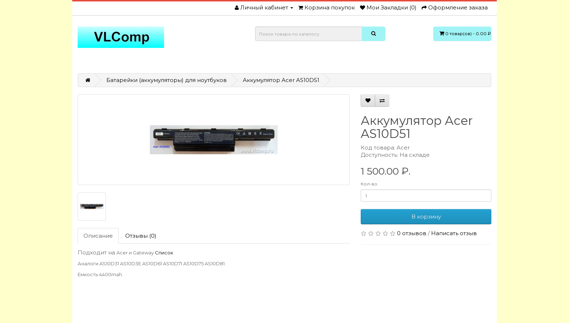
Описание (98, 235)
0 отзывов (411, 233)
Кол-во (369, 184)
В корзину (426, 216)
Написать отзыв (454, 233)
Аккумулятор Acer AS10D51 (281, 80)
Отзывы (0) (140, 235)
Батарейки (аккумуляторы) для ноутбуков (166, 80)
